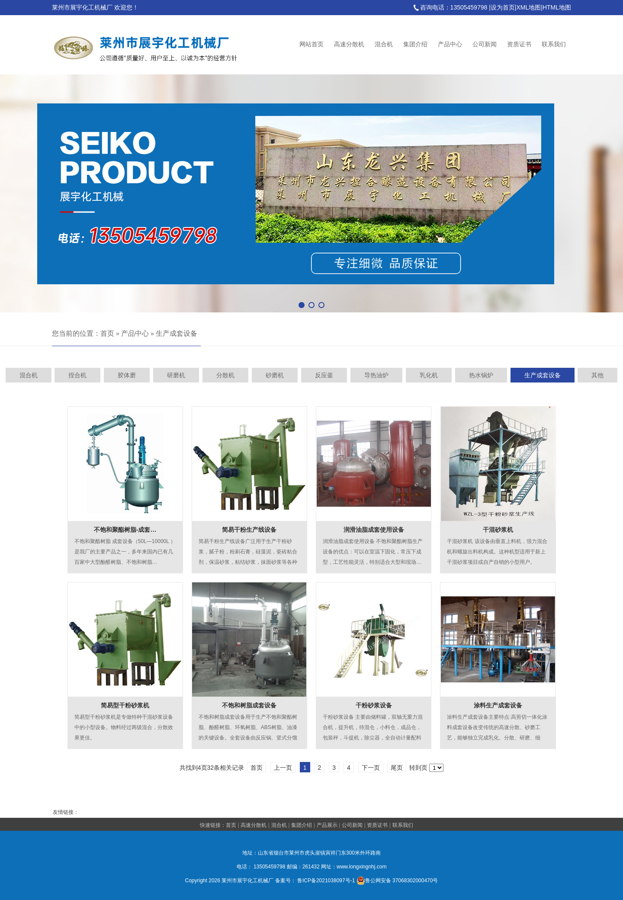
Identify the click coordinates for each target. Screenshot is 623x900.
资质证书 (519, 44)
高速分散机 (349, 44)
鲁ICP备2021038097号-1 (326, 881)
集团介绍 (415, 44)
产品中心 (450, 44)
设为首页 (503, 7)
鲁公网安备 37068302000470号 (397, 880)
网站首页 (311, 44)
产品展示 (327, 825)
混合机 (384, 44)
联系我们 (554, 44)
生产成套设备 (176, 333)
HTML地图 (557, 7)
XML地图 (528, 7)
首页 (107, 333)
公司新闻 (484, 44)
